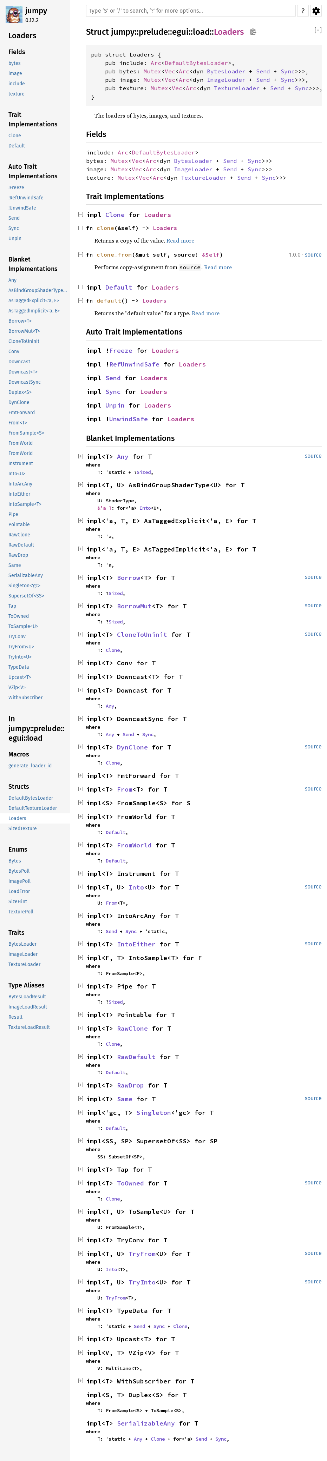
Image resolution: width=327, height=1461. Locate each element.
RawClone (132, 1028)
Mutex (152, 71)
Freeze (120, 350)
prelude (153, 32)
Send (263, 71)
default (109, 300)
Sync (288, 71)
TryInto (142, 1282)
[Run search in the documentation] (191, 11)
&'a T (104, 508)
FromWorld (134, 845)
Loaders (229, 32)
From (124, 789)
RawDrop (130, 1085)
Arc (156, 62)
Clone (115, 215)
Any (123, 456)
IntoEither (136, 944)
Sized (144, 472)
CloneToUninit (142, 634)
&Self (211, 254)
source (313, 254)
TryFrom (142, 1254)
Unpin (115, 405)
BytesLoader (226, 71)
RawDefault (136, 1057)
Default (118, 287)
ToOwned (130, 1183)
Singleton (153, 1113)
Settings (316, 11)
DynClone (132, 747)
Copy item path (253, 32)
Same (124, 1099)
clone (105, 227)
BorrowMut (134, 606)
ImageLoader (226, 79)
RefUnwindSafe (134, 364)
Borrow (128, 578)
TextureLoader (237, 88)
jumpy (36, 10)
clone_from (114, 254)
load (201, 32)
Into (145, 508)
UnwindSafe (128, 419)
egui (180, 32)
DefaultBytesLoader (196, 62)
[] (318, 30)
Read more (180, 240)
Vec (170, 71)
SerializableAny (146, 1423)
